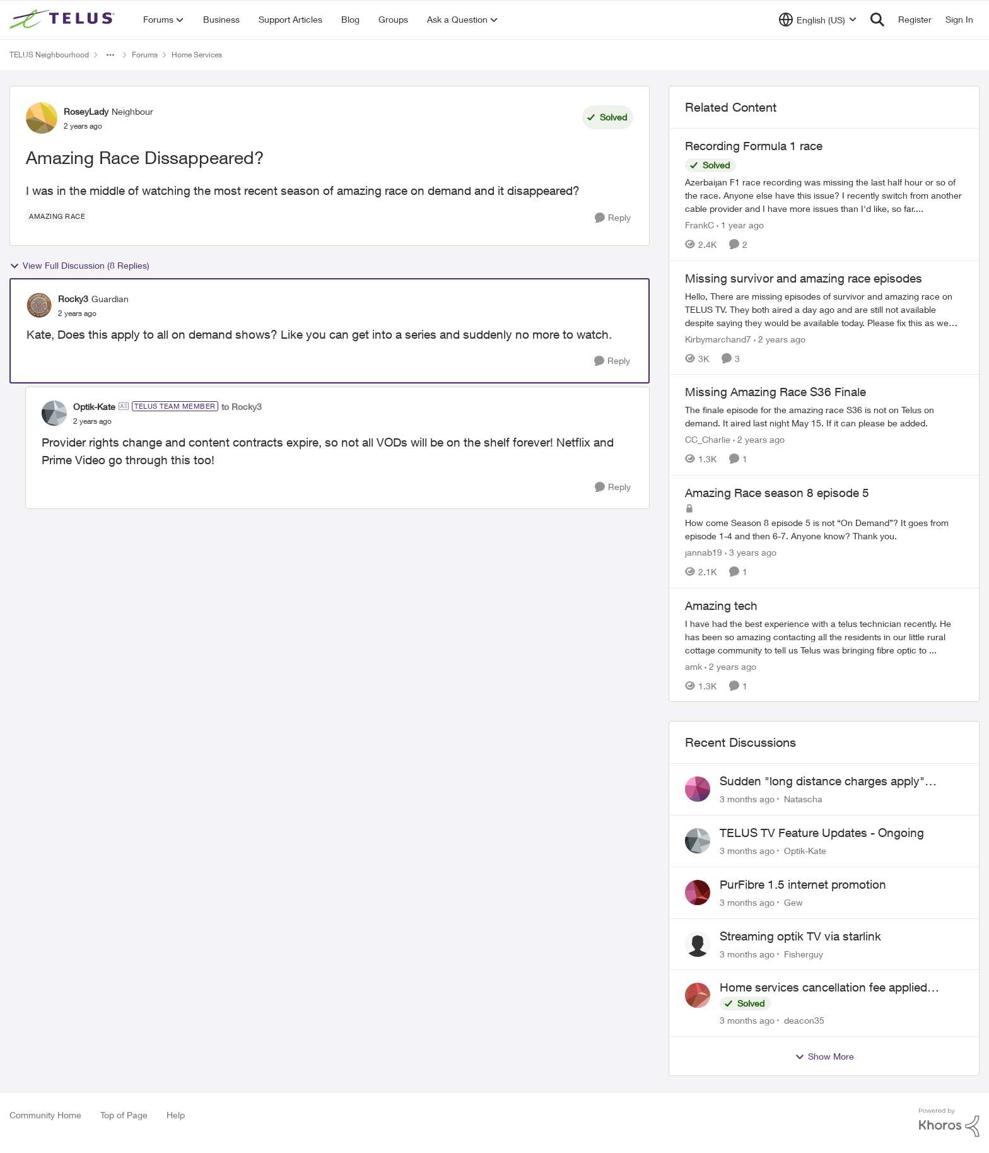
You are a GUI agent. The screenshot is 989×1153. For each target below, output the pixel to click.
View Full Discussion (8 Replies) (79, 265)
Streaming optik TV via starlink (800, 936)
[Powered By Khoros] (949, 1122)
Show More (824, 1056)
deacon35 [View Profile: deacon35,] (804, 1020)
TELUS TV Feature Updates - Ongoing (822, 833)
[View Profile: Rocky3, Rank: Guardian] (39, 305)
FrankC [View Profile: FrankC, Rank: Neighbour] (699, 224)
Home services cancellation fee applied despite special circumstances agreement (830, 987)
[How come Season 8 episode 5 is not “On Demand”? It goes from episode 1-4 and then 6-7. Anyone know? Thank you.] (824, 529)
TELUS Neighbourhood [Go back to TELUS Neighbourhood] (49, 54)
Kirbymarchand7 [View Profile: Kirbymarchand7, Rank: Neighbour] (718, 338)
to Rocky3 (241, 406)
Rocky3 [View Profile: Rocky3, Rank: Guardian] (73, 298)
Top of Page (124, 1114)
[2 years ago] (779, 338)
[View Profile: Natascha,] (697, 789)
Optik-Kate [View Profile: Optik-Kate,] (805, 850)
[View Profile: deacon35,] (697, 995)
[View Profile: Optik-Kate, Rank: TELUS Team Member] (54, 413)
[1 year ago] (740, 224)
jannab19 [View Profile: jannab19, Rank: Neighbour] (703, 552)
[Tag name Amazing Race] (57, 216)
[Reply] (612, 217)
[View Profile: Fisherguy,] (697, 944)
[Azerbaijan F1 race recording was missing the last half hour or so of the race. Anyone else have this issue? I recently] (824, 195)
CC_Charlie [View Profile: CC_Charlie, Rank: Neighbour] (707, 439)
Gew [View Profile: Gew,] (793, 902)
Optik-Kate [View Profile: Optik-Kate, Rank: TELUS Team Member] (94, 406)
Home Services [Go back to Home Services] (197, 54)
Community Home (45, 1114)
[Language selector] (817, 19)
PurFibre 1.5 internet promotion (803, 884)
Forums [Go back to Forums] (145, 54)
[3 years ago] (750, 552)
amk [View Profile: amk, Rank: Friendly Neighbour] (693, 665)
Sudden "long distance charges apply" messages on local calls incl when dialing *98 (839, 781)
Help (176, 1114)
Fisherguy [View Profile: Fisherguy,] (803, 953)
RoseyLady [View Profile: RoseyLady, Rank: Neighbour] (86, 111)
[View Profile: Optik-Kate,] (697, 840)
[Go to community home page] (63, 19)
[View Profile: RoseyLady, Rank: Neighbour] (41, 118)
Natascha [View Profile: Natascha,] (803, 798)
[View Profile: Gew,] (697, 892)
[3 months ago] (747, 798)
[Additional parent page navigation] (110, 55)
